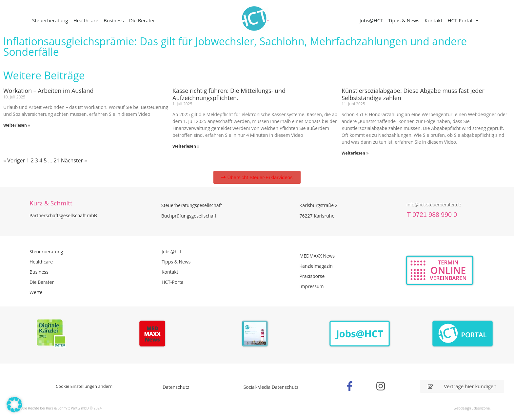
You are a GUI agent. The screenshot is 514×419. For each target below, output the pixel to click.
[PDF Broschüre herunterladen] (256, 334)
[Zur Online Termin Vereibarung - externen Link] (455, 270)
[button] (14, 404)
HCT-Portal (463, 20)
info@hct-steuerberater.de (433, 204)
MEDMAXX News (317, 256)
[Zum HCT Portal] (462, 334)
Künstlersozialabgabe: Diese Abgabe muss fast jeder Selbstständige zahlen (413, 94)
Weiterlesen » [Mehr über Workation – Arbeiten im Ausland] (16, 125)
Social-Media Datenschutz (271, 387)
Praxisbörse (312, 276)
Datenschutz (176, 387)
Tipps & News (403, 20)
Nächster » (74, 160)
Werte (36, 292)
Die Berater (142, 20)
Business (114, 20)
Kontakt (433, 20)
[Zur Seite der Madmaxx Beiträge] (154, 334)
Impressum (312, 286)
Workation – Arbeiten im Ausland (48, 90)
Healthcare (85, 20)
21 (56, 160)
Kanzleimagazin (316, 266)
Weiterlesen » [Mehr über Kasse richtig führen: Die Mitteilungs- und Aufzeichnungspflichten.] (185, 146)
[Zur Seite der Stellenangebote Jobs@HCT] (359, 334)
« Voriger (14, 160)
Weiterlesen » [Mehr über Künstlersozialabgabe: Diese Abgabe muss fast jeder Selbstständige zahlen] (355, 153)
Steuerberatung (50, 20)
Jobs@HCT (371, 20)
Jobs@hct (171, 251)
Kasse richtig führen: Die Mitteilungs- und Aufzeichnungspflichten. (229, 94)
